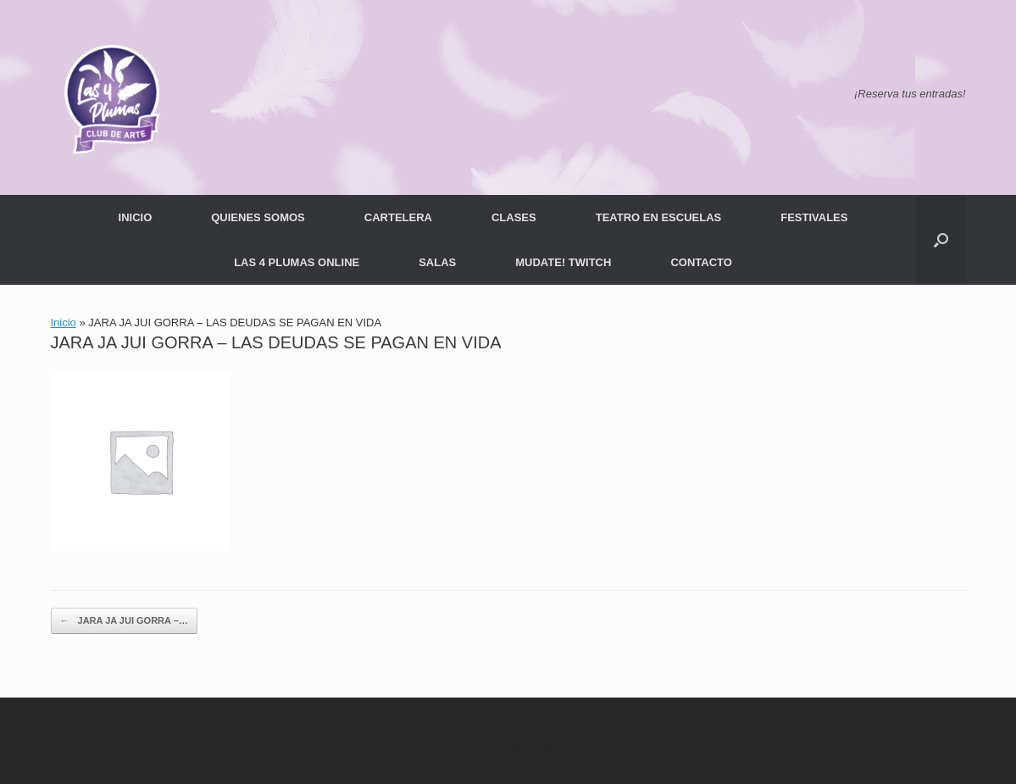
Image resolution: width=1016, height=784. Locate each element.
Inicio (63, 322)
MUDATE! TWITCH (563, 262)
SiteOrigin (530, 751)
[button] (941, 240)
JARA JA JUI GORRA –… (124, 621)
